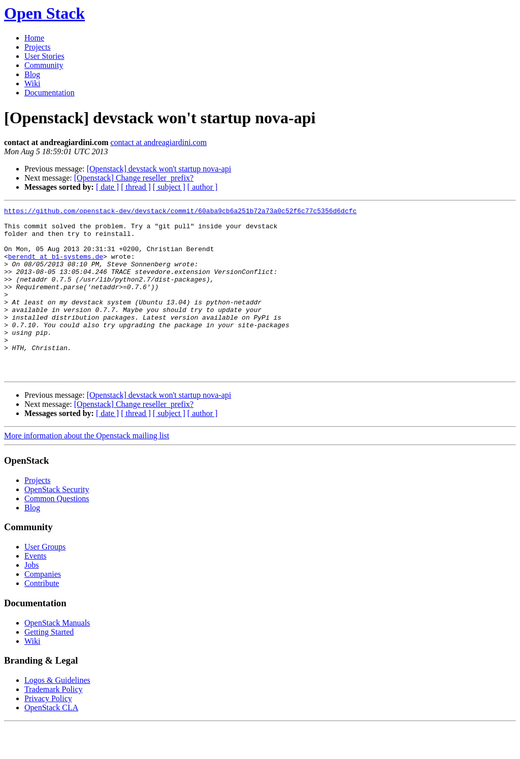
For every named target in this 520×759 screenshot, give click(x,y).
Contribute (41, 616)
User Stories (44, 56)
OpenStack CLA (51, 741)
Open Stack (44, 13)
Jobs (31, 598)
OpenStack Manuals (57, 656)
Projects (37, 47)
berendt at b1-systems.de (55, 266)
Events (35, 589)
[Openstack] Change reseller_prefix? (133, 178)
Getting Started (49, 665)
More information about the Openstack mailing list (86, 469)
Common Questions (56, 532)
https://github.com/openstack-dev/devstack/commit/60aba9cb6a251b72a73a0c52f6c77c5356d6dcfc (180, 212)
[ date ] (107, 187)
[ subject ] (169, 187)
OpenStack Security (56, 523)
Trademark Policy (53, 722)
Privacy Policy (48, 732)
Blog (32, 74)
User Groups (45, 580)
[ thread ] (136, 187)
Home (34, 37)
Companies (42, 607)
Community (43, 65)
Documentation (49, 92)
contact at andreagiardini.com (158, 142)
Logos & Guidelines (57, 713)
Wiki (32, 83)
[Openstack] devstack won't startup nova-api (159, 168)
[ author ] (202, 187)
